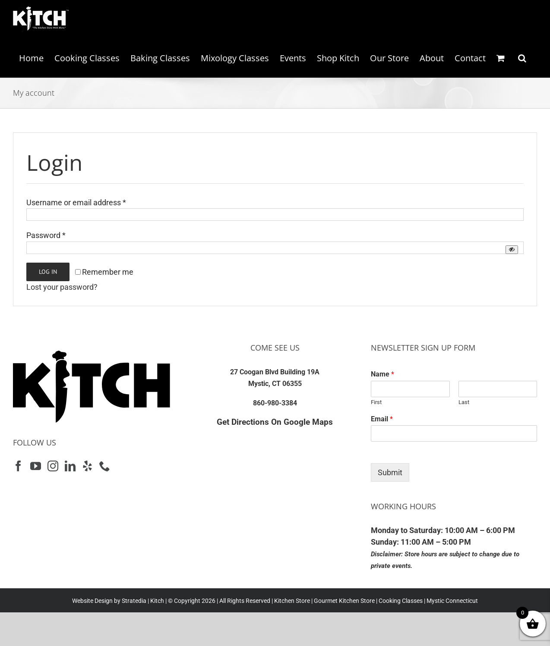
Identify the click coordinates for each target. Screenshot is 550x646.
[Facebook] (18, 466)
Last (463, 402)
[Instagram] (52, 466)
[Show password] (512, 249)
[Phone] (104, 466)
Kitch (157, 600)
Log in (48, 272)
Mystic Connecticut (452, 600)
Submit (390, 472)
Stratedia (134, 600)
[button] (522, 58)
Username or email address (76, 202)
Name (382, 374)
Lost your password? (62, 287)
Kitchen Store (291, 600)
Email (382, 419)
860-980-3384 (275, 403)
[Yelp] (87, 466)
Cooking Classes (400, 600)
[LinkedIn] (70, 466)
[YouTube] (35, 466)
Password (46, 235)
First (376, 402)
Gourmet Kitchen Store (344, 600)
